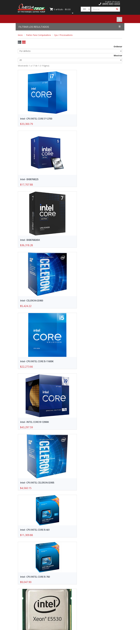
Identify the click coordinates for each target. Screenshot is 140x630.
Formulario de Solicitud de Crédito (43, 582)
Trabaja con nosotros (43, 595)
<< (60, 552)
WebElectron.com (74, 627)
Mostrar (118, 55)
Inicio (20, 35)
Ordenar (118, 46)
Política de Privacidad (97, 582)
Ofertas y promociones (43, 578)
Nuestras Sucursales (97, 578)
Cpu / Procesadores (63, 35)
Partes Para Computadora (38, 35)
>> (80, 552)
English (108, 2)
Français (116, 2)
